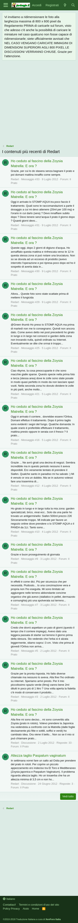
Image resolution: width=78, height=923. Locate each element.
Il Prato (24, 746)
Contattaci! (9, 904)
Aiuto (26, 908)
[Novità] (65, 5)
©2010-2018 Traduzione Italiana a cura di (32, 919)
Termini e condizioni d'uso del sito (39, 904)
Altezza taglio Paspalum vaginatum (38, 756)
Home (35, 908)
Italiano (9, 898)
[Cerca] (73, 5)
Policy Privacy (11, 908)
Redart (15, 179)
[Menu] (6, 5)
